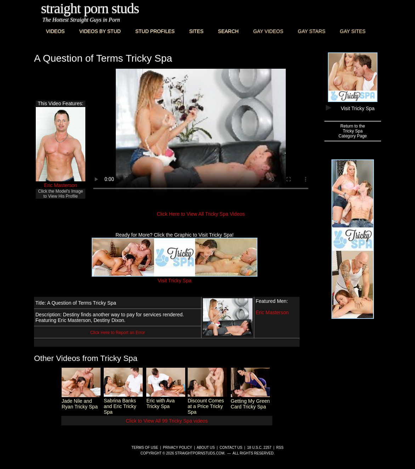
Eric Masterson (60, 185)
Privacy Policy (177, 448)
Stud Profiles (155, 31)
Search (228, 31)
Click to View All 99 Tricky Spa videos (167, 421)
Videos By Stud (100, 31)
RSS (280, 448)
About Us (206, 448)
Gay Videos (268, 31)
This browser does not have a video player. (200, 132)
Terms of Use (144, 448)
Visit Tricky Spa (174, 277)
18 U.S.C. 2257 (259, 448)
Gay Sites (353, 31)
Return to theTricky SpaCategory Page (353, 131)
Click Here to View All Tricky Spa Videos (201, 214)
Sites (196, 31)
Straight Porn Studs (90, 8)
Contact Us (231, 448)
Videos (55, 31)
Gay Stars (311, 31)
